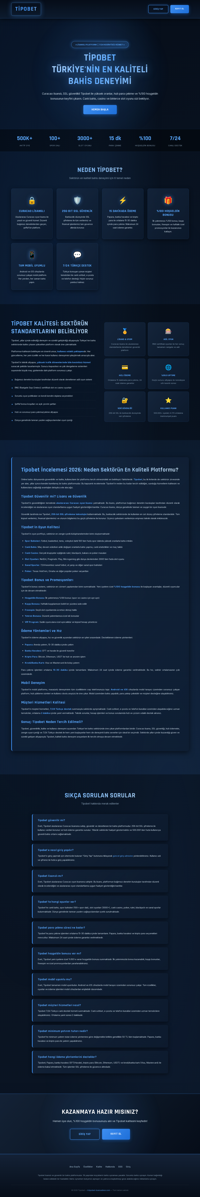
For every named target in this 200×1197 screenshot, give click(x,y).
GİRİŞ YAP (158, 9)
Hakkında (110, 1166)
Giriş (128, 1166)
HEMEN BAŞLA (100, 109)
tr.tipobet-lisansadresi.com (98, 1190)
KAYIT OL (179, 8)
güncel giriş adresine (123, 855)
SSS (120, 1166)
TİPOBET (26, 9)
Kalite (99, 1166)
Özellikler (88, 1166)
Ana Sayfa (75, 1166)
